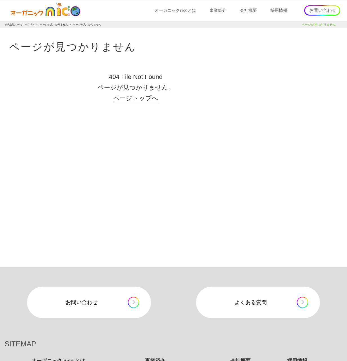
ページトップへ (135, 98)
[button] (175, 10)
